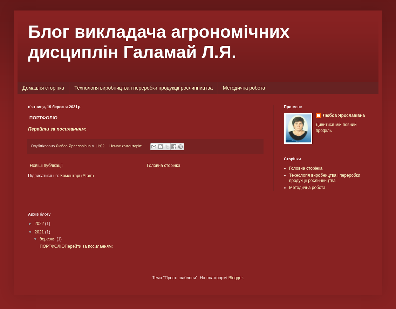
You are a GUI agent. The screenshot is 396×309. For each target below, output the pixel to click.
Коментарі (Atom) (77, 175)
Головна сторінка (163, 165)
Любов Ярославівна (344, 115)
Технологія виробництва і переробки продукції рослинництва (143, 88)
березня (48, 239)
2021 (40, 232)
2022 (40, 223)
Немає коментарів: (126, 146)
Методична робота (244, 88)
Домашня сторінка (43, 88)
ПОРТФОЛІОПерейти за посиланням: (76, 246)
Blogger (235, 277)
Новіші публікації (46, 165)
